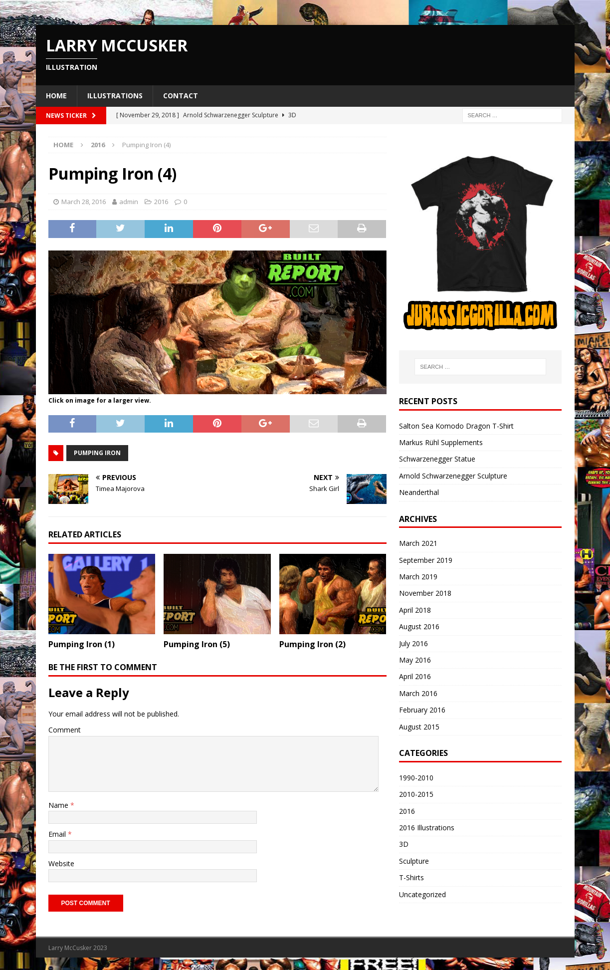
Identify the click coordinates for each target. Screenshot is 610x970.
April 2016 (415, 676)
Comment (64, 729)
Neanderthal (419, 492)
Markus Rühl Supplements (441, 442)
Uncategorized (422, 894)
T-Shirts (411, 877)
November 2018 (425, 593)
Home (56, 95)
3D (403, 844)
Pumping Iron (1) (81, 644)
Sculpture (414, 861)
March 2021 (418, 543)
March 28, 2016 (83, 201)
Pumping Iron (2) (312, 644)
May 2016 (415, 660)
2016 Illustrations (426, 827)
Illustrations (115, 95)
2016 (161, 201)
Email (58, 834)
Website (61, 863)
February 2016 (422, 710)
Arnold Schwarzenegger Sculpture (453, 476)
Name (59, 805)
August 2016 (419, 626)
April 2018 (415, 610)
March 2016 (418, 693)
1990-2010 (416, 777)
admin (128, 201)
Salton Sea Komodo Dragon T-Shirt (456, 426)
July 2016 (413, 643)
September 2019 (425, 560)
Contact (180, 95)
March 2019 (418, 576)
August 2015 (419, 726)
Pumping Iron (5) (197, 644)
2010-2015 (416, 794)
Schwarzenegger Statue (437, 459)
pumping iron (97, 453)
